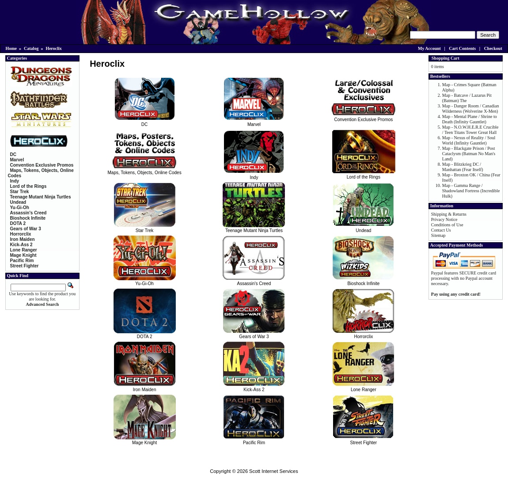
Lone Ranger (363, 387)
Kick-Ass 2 (254, 387)
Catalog (31, 48)
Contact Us (441, 230)
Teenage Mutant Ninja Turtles (254, 228)
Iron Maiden (145, 387)
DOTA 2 (145, 334)
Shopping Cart (445, 58)
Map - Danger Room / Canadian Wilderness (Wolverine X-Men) (470, 108)
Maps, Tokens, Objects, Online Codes (145, 170)
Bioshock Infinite (363, 281)
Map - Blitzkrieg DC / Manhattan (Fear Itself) (462, 167)
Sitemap (438, 235)
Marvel (254, 122)
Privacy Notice (444, 219)
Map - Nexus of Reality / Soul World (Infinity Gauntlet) (469, 140)
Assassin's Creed (254, 281)
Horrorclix (363, 334)
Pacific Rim (254, 440)
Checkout (493, 48)
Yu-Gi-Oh (145, 281)
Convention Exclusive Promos (363, 117)
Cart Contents (462, 48)
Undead (363, 228)
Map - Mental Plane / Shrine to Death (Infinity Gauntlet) (469, 119)
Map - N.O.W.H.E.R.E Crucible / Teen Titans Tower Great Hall (470, 130)
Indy (254, 175)
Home (11, 48)
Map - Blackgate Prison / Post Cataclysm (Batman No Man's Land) (468, 153)
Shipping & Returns (448, 214)
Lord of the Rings (363, 174)
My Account (429, 48)
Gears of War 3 (254, 334)
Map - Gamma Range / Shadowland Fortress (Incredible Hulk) (471, 190)
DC (145, 122)
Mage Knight (145, 440)
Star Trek (145, 228)
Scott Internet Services (273, 471)
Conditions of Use (447, 224)
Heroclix (53, 48)
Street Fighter (363, 440)
